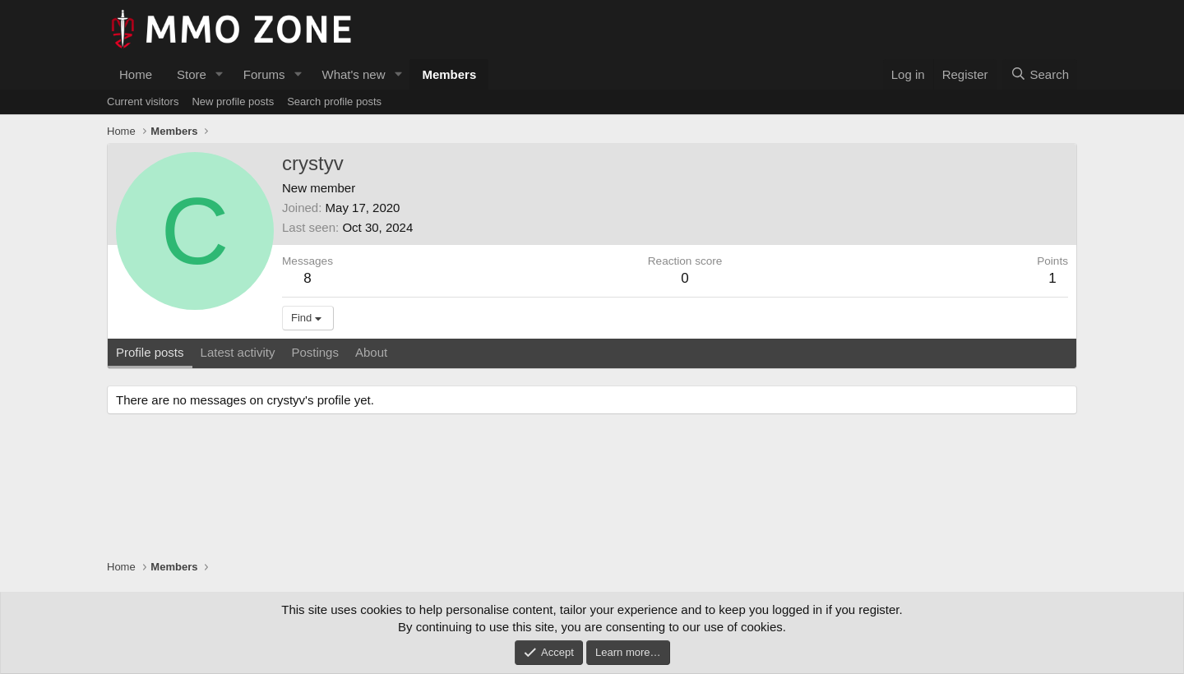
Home (135, 74)
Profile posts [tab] (150, 352)
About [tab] (371, 352)
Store (191, 74)
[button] (219, 74)
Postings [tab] (315, 352)
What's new (353, 74)
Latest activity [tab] (238, 352)
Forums (264, 74)
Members (449, 74)
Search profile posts (334, 101)
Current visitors (142, 101)
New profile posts (233, 101)
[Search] (1039, 74)
